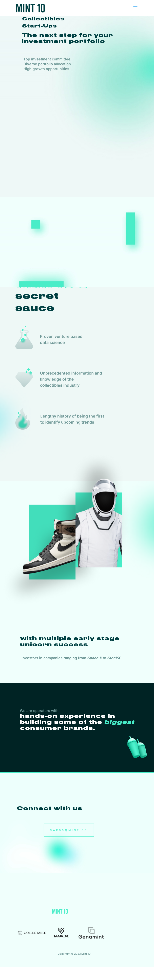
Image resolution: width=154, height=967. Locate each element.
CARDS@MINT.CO (69, 830)
